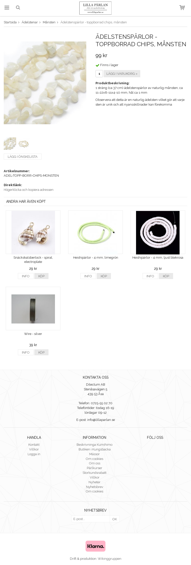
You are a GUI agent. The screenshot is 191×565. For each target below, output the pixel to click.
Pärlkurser (94, 468)
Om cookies (94, 459)
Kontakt (34, 444)
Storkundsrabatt (94, 473)
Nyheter (94, 482)
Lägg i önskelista (23, 157)
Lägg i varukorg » (122, 74)
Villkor (34, 449)
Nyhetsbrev (94, 487)
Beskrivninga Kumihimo (94, 444)
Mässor (94, 454)
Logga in (34, 454)
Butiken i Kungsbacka (95, 449)
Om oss (94, 463)
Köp (41, 276)
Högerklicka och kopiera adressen (28, 190)
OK (114, 519)
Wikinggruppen (109, 559)
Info (26, 276)
